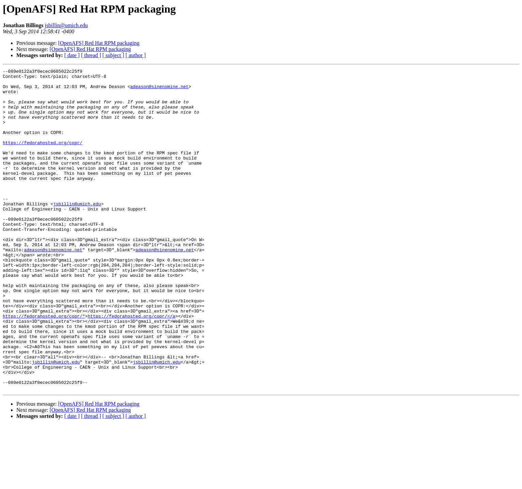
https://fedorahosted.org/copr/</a (131, 366)
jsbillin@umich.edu (66, 25)
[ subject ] (113, 55)
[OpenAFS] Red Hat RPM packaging (99, 43)
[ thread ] (91, 55)
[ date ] (72, 55)
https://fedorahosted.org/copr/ (42, 158)
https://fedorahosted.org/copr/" (44, 366)
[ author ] (136, 55)
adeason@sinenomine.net (159, 90)
